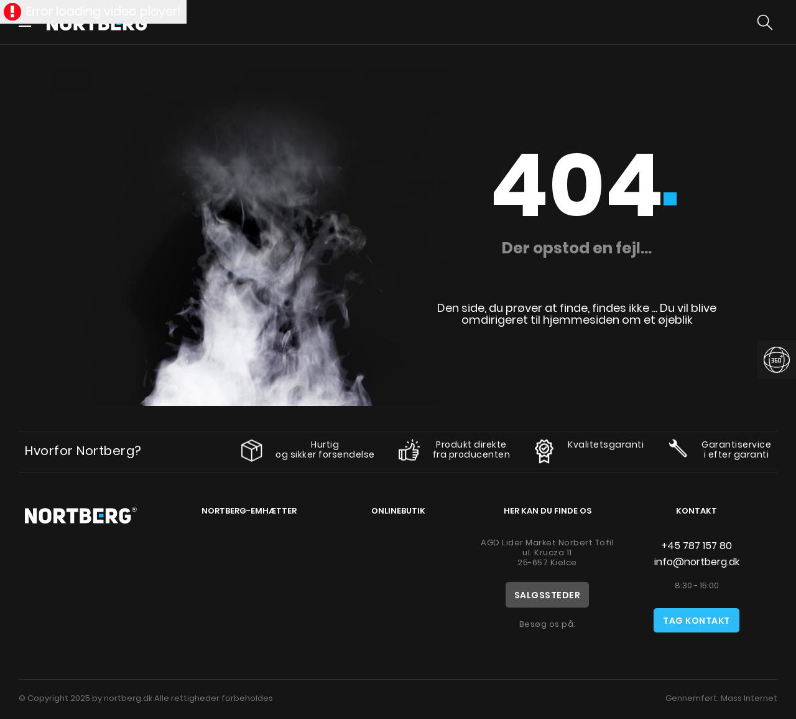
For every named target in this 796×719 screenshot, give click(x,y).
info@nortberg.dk (696, 562)
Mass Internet (749, 698)
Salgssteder (547, 595)
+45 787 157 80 (696, 545)
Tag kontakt (696, 620)
